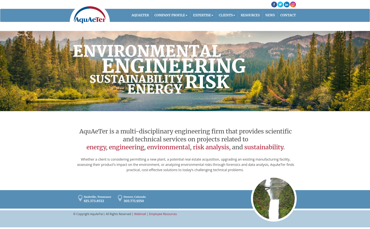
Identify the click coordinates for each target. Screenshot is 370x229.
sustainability (263, 147)
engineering (126, 147)
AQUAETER (140, 15)
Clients (226, 15)
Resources (250, 15)
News (270, 15)
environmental (168, 147)
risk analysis (211, 147)
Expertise (202, 15)
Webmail (140, 214)
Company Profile (170, 15)
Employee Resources (163, 214)
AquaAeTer (90, 14)
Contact (288, 15)
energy (96, 147)
